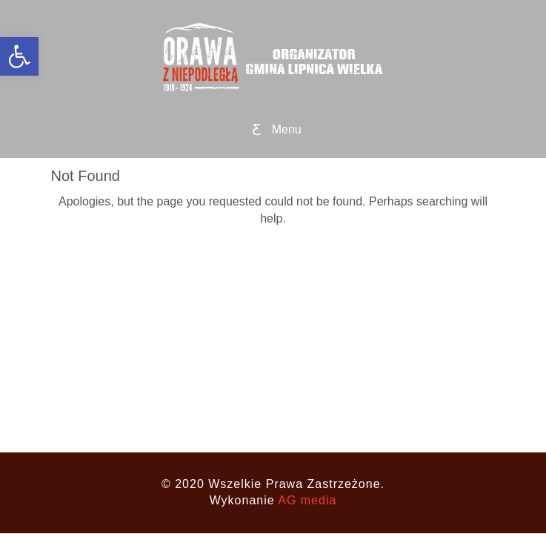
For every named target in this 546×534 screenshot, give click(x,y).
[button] (19, 56)
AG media (307, 500)
